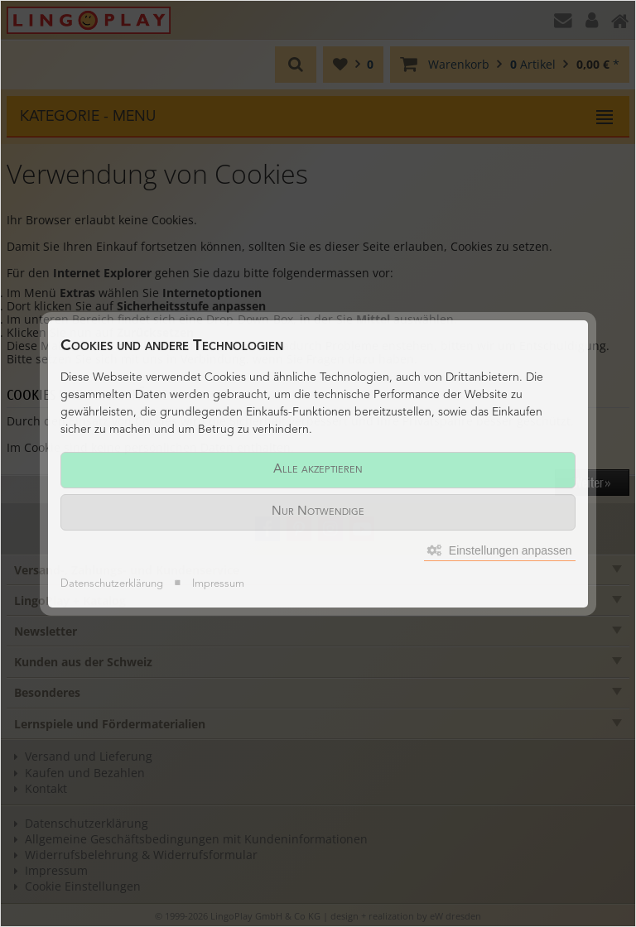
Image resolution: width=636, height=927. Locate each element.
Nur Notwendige (318, 512)
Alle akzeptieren (318, 469)
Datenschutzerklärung (111, 584)
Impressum (218, 584)
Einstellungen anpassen (499, 550)
